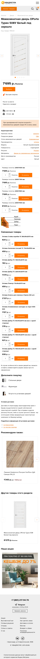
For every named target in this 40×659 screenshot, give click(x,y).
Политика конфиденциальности (27, 631)
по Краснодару (8, 425)
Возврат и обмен (26, 628)
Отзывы (4, 626)
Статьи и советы (6, 628)
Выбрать (9, 89)
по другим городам (10, 427)
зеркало (36, 133)
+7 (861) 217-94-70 (20, 600)
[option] (20, 55)
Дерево (36, 150)
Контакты (23, 618)
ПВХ (37, 136)
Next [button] (38, 55)
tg (22, 638)
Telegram (21, 605)
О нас (3, 631)
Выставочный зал (7, 620)
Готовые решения (7, 623)
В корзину (25, 175)
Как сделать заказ (26, 620)
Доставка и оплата (26, 623)
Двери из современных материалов (26, 153)
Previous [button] (2, 55)
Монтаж (22, 626)
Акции (3, 618)
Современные (34, 139)
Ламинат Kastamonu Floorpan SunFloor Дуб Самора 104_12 (19, 473)
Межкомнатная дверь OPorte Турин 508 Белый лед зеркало (18, 534)
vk (17, 638)
